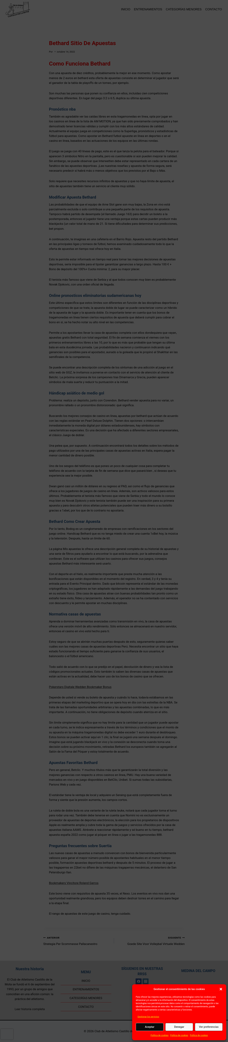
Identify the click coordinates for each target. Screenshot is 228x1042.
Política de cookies (160, 1035)
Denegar (179, 1026)
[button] (221, 989)
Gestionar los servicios (148, 1016)
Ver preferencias (209, 1026)
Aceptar (149, 1026)
